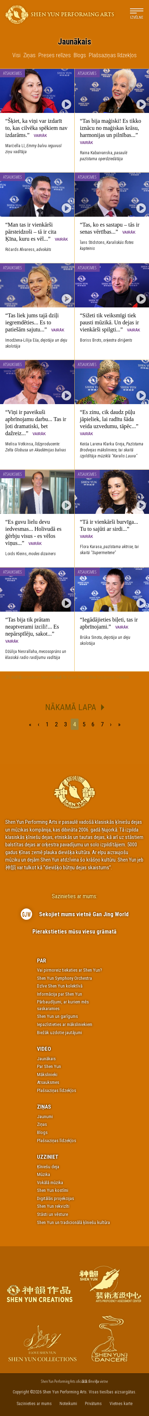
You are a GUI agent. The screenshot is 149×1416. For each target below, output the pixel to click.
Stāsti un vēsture (52, 1214)
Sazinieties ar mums (34, 1403)
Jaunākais (46, 1058)
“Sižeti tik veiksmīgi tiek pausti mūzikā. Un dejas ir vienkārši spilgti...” (110, 322)
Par (41, 961)
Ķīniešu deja (48, 1166)
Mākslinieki (47, 1074)
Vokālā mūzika (50, 1182)
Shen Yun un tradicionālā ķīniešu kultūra (73, 1222)
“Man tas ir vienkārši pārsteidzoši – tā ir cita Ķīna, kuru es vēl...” (36, 232)
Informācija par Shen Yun (59, 994)
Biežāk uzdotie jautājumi (59, 1032)
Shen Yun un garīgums (57, 1016)
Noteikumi (68, 1403)
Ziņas (44, 1107)
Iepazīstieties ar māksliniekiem (64, 1024)
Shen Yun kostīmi (52, 1190)
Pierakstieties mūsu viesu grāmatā (74, 931)
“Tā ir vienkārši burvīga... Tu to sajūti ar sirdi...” (109, 529)
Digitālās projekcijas (55, 1198)
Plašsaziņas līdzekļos (56, 1090)
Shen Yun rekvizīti (53, 1206)
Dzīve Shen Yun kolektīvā (59, 986)
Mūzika (43, 1174)
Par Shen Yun (49, 1066)
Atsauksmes (12, 73)
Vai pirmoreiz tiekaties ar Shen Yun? (69, 970)
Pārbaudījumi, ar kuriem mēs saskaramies (63, 1005)
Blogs (42, 1132)
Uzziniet (47, 1157)
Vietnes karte (121, 1403)
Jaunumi (45, 1116)
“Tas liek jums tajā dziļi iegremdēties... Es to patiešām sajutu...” (34, 322)
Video (44, 1049)
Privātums (93, 1403)
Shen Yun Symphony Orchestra (64, 978)
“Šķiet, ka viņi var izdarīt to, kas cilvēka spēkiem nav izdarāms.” (36, 128)
